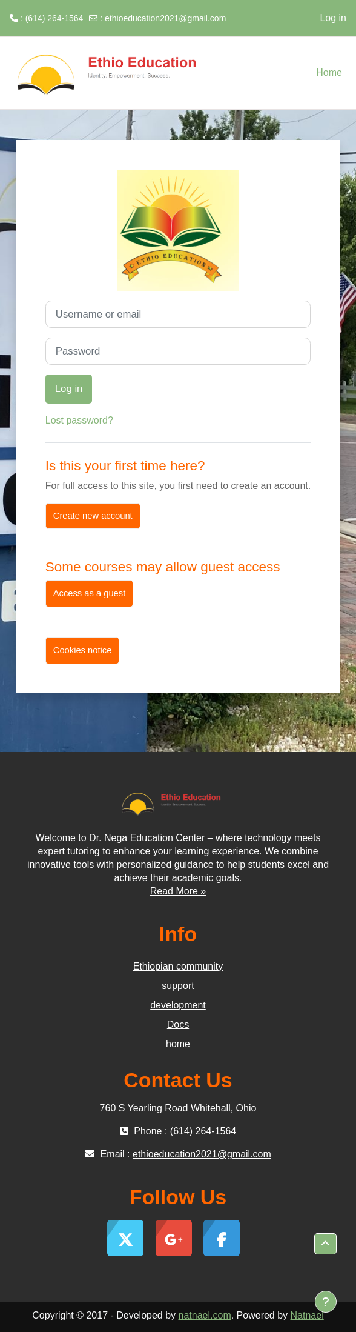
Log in (333, 18)
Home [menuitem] (329, 72)
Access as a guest (89, 593)
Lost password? (79, 420)
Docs (178, 1024)
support (178, 986)
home (178, 1044)
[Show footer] (326, 1302)
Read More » (178, 891)
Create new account (93, 516)
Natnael (307, 1315)
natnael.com (205, 1315)
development (178, 1005)
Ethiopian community (178, 966)
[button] (325, 1244)
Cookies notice (82, 650)
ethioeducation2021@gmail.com (165, 18)
